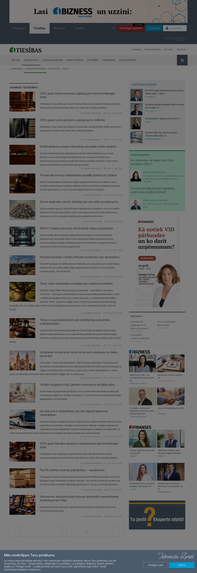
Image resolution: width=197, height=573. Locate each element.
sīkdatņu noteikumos (29, 569)
